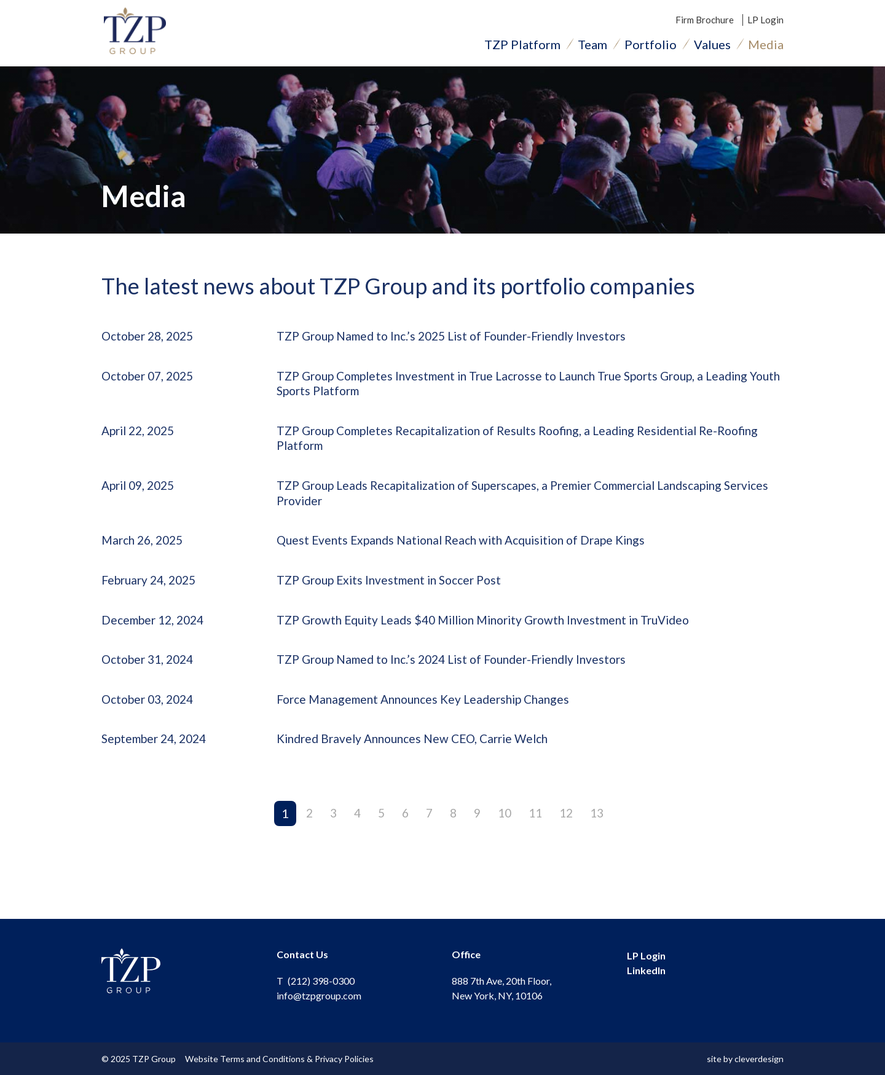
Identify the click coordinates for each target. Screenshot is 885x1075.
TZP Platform (522, 46)
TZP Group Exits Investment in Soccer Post (395, 590)
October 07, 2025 (150, 380)
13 (601, 827)
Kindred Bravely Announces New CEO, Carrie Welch (420, 753)
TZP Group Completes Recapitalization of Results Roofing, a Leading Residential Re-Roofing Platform (510, 445)
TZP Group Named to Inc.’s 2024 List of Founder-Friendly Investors (462, 671)
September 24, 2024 (157, 753)
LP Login (765, 21)
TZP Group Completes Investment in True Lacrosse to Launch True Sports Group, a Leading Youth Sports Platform (526, 388)
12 (569, 827)
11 (537, 827)
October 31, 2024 (150, 671)
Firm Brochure (704, 21)
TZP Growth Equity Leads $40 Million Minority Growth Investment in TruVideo (496, 631)
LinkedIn (646, 970)
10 (505, 827)
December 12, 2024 (156, 631)
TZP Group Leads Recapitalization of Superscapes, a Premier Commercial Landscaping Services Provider (514, 501)
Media (766, 46)
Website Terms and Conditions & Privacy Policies (281, 1058)
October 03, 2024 (150, 712)
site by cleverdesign (745, 1058)
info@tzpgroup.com (319, 995)
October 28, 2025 (150, 340)
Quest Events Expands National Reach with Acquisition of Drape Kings (471, 550)
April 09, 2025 (141, 493)
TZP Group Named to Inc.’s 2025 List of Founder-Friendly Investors (462, 340)
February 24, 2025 (152, 590)
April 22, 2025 (141, 437)
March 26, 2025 (145, 550)
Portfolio (650, 46)
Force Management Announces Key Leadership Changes (431, 712)
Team (592, 46)
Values (712, 46)
